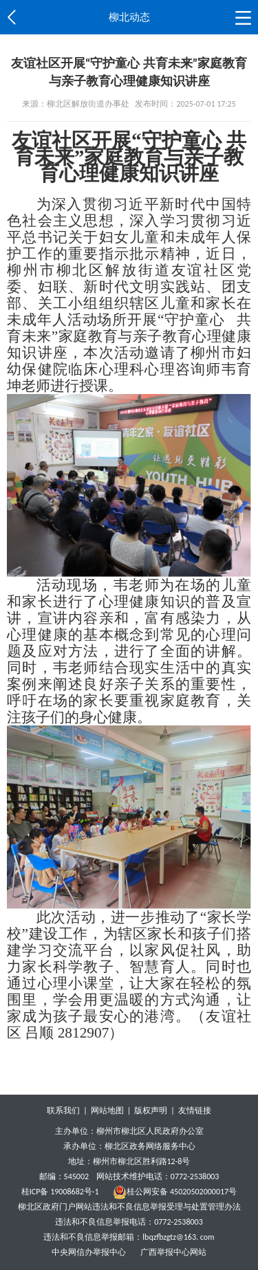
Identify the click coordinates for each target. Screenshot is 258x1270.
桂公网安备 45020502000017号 (175, 1191)
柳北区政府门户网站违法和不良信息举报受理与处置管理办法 (129, 1207)
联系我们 (63, 1110)
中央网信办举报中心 (90, 1252)
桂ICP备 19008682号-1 (60, 1191)
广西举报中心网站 (173, 1252)
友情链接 (194, 1110)
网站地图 (107, 1110)
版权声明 (150, 1110)
